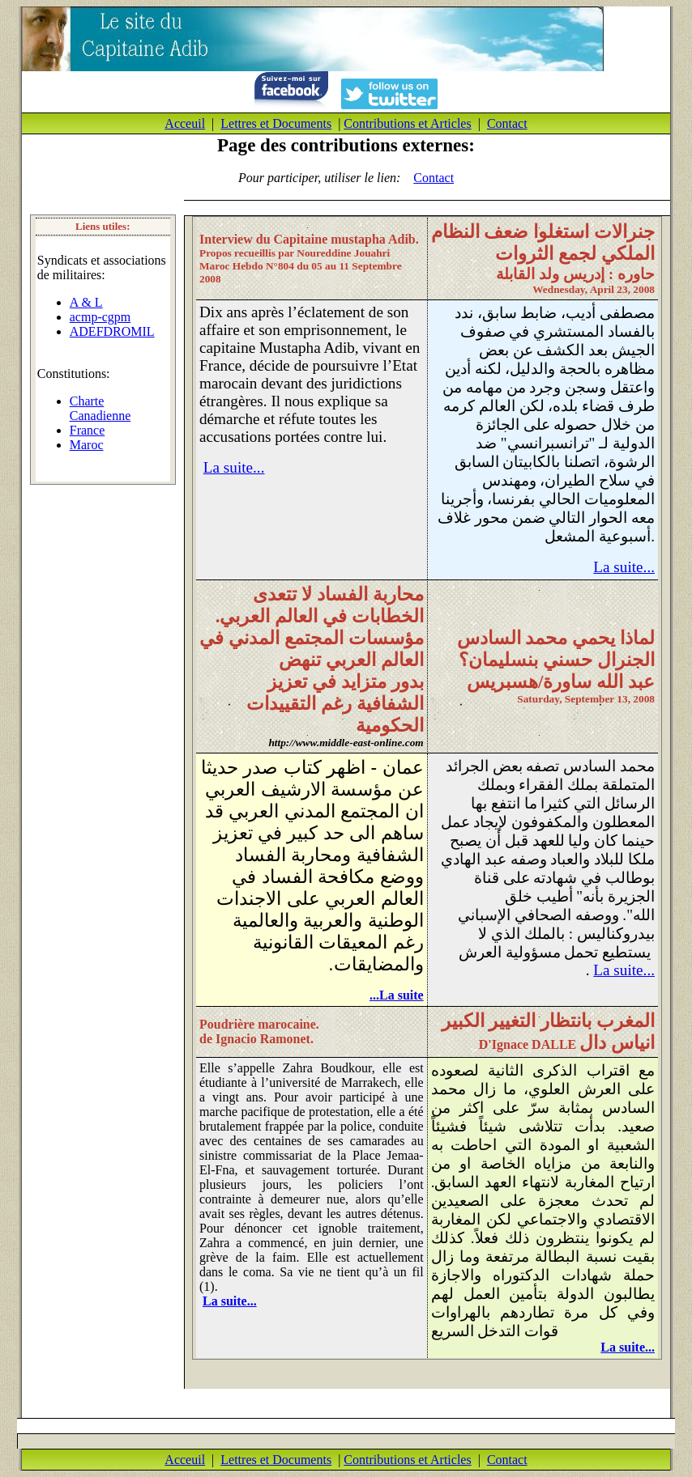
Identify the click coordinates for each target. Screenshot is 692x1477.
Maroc (87, 445)
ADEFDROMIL (112, 331)
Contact (507, 123)
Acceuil (184, 123)
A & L (86, 302)
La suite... (234, 467)
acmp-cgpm (100, 317)
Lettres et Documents (275, 123)
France (87, 430)
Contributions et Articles (407, 123)
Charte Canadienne (100, 408)
